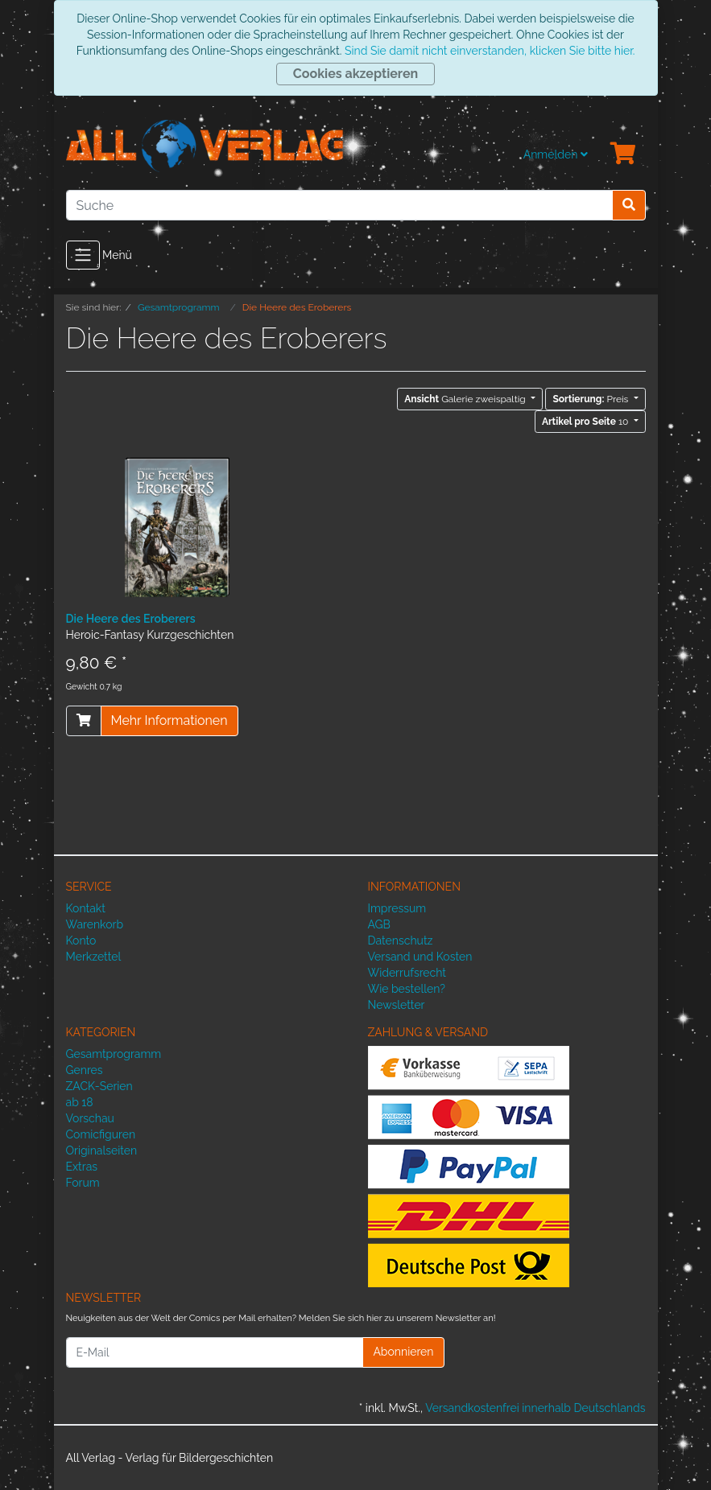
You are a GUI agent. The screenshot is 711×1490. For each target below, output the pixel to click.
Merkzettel (94, 956)
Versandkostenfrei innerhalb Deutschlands (535, 1408)
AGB (379, 924)
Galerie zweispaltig (466, 399)
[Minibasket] (623, 154)
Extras (82, 1166)
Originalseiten (102, 1150)
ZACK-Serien (99, 1086)
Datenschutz (400, 940)
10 (586, 421)
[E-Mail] (215, 1352)
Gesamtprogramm (114, 1054)
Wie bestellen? (406, 988)
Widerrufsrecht (407, 972)
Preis (591, 399)
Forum (83, 1182)
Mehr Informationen (169, 720)
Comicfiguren (101, 1134)
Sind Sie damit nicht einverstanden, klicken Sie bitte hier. (490, 50)
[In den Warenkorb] (83, 721)
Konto (81, 940)
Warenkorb (95, 924)
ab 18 (79, 1102)
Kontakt (85, 908)
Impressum (397, 908)
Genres (84, 1070)
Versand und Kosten (420, 956)
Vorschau (90, 1118)
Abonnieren (403, 1351)
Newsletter (396, 1004)
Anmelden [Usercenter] (555, 154)
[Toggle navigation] (83, 255)
